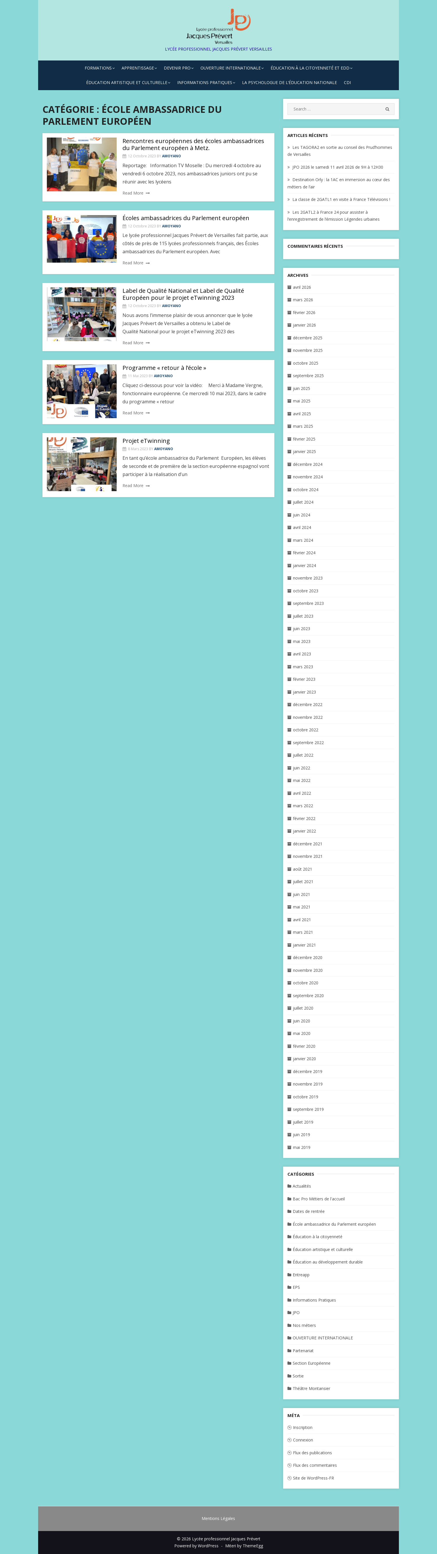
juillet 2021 (303, 881)
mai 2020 (301, 1033)
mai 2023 (301, 641)
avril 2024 (302, 527)
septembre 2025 (308, 375)
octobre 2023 (305, 591)
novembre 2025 (308, 350)
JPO (296, 1312)
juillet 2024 (303, 502)
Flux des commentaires (315, 1465)
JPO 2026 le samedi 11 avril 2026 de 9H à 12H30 (337, 167)
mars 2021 (303, 932)
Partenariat (303, 1350)
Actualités (302, 1186)
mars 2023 (303, 666)
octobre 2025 (305, 363)
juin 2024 (301, 515)
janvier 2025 (304, 451)
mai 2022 (301, 780)
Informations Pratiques (314, 1300)
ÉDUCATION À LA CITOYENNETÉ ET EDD (310, 68)
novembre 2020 (308, 970)
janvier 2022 (304, 831)
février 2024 (304, 552)
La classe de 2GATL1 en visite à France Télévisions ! (341, 199)
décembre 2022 (307, 704)
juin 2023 (301, 628)
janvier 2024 (304, 565)
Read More (132, 193)
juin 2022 (301, 768)
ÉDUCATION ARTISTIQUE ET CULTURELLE (126, 82)
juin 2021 (301, 894)
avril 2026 (302, 287)
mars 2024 (303, 540)
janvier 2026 (304, 325)
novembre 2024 (308, 477)
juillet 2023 (303, 616)
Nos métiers (304, 1325)
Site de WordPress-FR (313, 1478)
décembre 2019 (307, 1071)
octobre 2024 (305, 489)
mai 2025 (301, 401)
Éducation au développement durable (328, 1262)
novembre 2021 (308, 856)
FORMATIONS (98, 68)
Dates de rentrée (309, 1211)
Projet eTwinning (146, 441)
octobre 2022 (305, 730)
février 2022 (304, 818)
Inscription (302, 1427)
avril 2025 (302, 413)
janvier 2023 (304, 692)
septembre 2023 (308, 603)
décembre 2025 (307, 338)
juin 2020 (301, 1021)
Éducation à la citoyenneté (317, 1236)
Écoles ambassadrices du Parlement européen (185, 218)
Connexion (303, 1440)
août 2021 (302, 869)
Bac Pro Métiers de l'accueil (319, 1199)
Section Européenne (312, 1363)
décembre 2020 (307, 957)
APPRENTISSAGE (138, 68)
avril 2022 (302, 793)
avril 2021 (302, 919)
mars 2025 (303, 426)
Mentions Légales (218, 1518)
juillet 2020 (303, 1008)
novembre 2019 (308, 1084)
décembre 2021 (307, 843)
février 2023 (304, 679)
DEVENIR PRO (177, 68)
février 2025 (304, 439)
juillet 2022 (303, 755)
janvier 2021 (304, 945)
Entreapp (301, 1274)
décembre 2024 (307, 464)
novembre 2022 (308, 717)
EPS (296, 1287)
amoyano (171, 156)
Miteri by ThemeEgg (244, 1545)
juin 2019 (301, 1134)
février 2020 (304, 1046)
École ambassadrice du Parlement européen (334, 1224)
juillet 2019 (303, 1122)
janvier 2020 (304, 1058)
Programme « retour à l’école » (164, 368)
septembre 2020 (308, 995)
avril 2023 (302, 654)
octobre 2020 (305, 982)
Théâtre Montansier (311, 1388)
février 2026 (304, 312)
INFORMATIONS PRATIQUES (204, 82)
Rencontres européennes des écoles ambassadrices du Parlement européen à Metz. (193, 144)
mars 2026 (303, 299)
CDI (347, 82)
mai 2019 (301, 1147)
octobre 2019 (305, 1096)
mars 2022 (303, 805)
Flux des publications (312, 1452)
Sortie (298, 1376)
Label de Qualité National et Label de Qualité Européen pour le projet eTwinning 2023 (183, 294)
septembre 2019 (308, 1109)
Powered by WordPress (196, 1545)
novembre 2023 (308, 578)
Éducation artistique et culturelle (323, 1249)
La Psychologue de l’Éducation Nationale (289, 82)
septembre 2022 (308, 742)
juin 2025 (301, 388)
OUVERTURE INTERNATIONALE (230, 68)
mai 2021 (301, 907)
